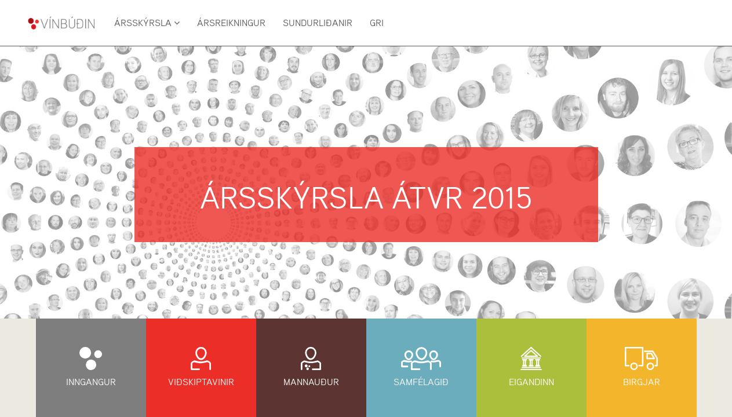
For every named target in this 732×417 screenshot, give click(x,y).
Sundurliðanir (317, 23)
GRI (377, 23)
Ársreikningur (231, 23)
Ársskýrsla (147, 23)
